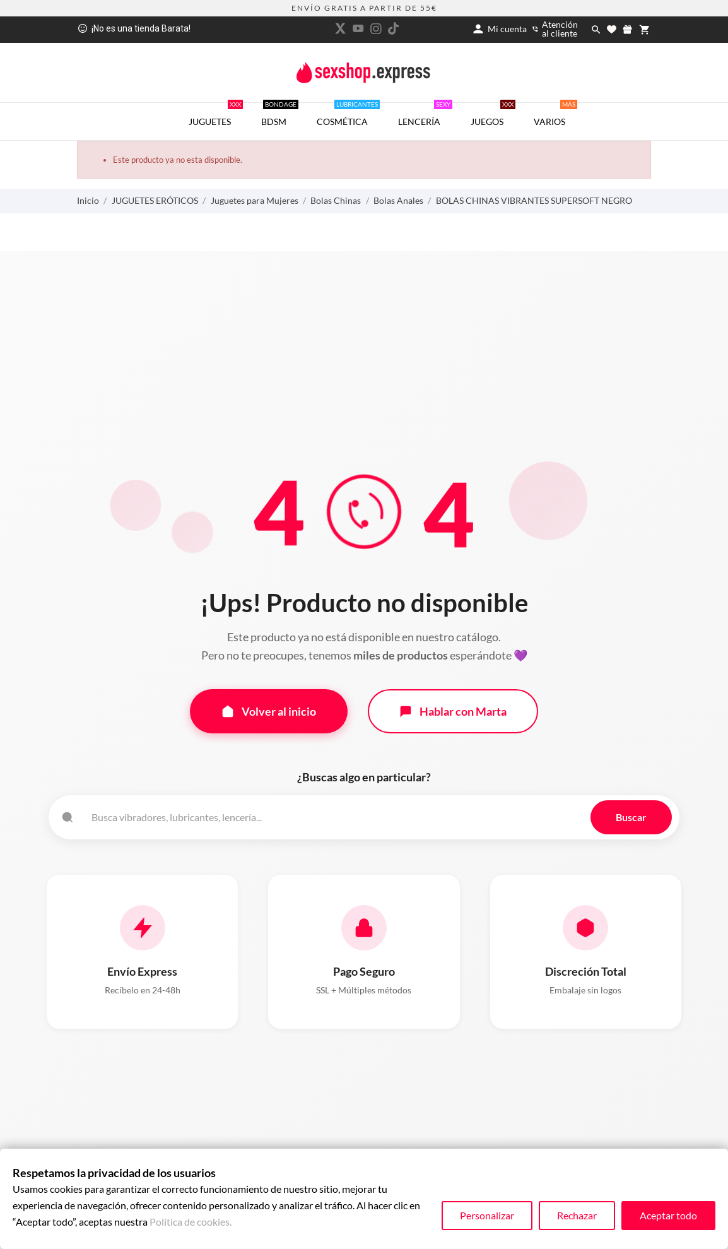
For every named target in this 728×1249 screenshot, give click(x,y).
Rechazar (577, 1215)
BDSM (279, 115)
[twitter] (340, 28)
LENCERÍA (425, 115)
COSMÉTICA (348, 115)
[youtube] (358, 28)
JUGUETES (216, 115)
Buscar (631, 817)
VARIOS (555, 115)
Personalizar (487, 1215)
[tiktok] (393, 28)
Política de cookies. (191, 1222)
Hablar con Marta (453, 711)
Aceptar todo (668, 1215)
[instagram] (376, 28)
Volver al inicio (268, 711)
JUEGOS (493, 115)
